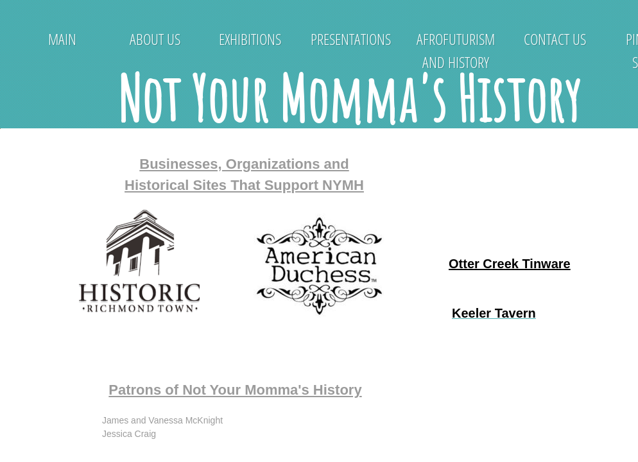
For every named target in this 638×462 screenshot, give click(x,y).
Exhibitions (250, 38)
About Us (155, 38)
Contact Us (555, 38)
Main (62, 38)
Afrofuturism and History (456, 50)
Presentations (351, 38)
